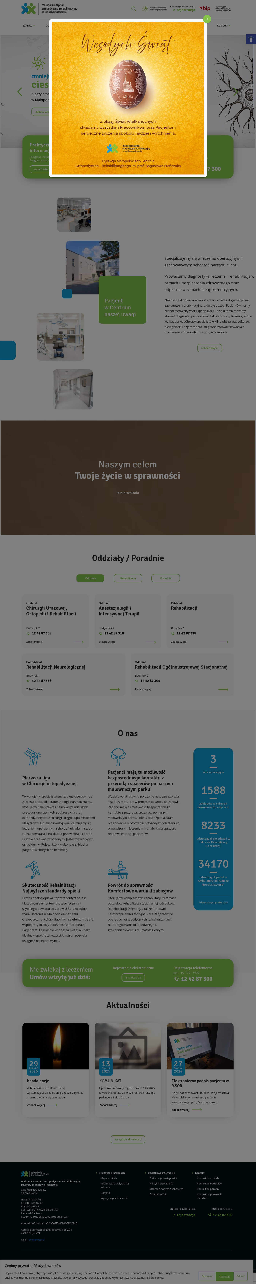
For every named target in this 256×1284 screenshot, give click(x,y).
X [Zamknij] (207, 19)
